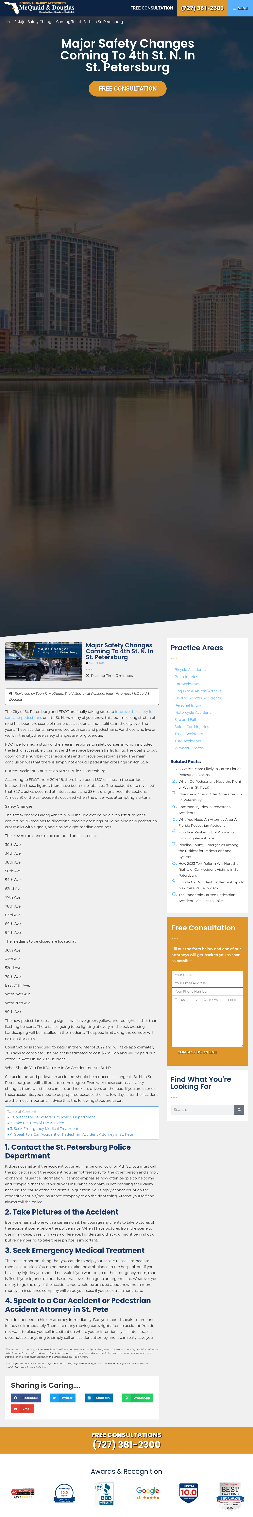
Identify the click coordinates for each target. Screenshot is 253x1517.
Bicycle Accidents (190, 670)
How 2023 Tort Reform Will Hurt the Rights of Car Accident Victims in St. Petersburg (208, 869)
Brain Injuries (186, 677)
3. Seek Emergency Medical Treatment (44, 1129)
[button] (26, 1398)
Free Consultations (127, 1434)
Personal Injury (188, 705)
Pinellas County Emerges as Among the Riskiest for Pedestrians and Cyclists (208, 851)
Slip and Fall (185, 719)
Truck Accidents (189, 734)
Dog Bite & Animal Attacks (198, 691)
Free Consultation (151, 8)
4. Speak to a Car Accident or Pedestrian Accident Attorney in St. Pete (71, 1134)
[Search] (239, 1110)
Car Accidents (187, 684)
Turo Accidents (188, 741)
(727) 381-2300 (202, 8)
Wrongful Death (189, 748)
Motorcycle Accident (193, 712)
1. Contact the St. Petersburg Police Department (52, 1117)
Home (8, 22)
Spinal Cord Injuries (192, 727)
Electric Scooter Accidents (198, 698)
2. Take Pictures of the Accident (38, 1123)
